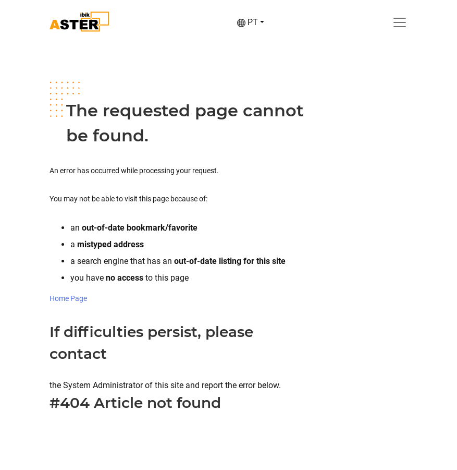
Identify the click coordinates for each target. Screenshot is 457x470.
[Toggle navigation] (399, 22)
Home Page (68, 298)
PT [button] (247, 22)
